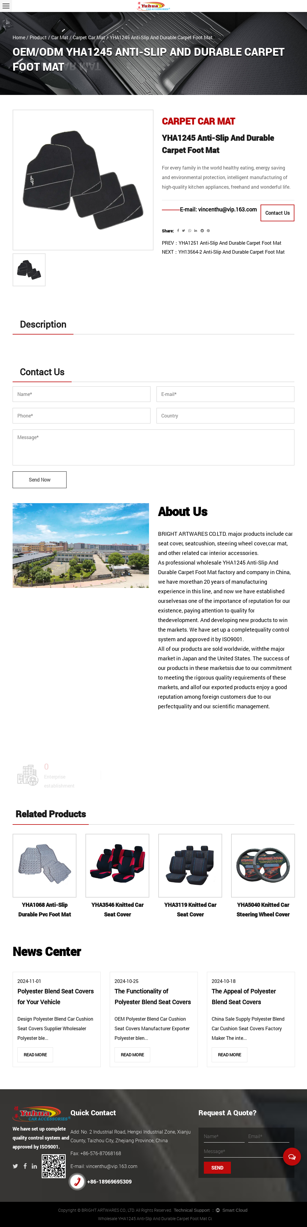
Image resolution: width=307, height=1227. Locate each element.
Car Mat (59, 37)
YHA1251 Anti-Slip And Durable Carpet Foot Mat (230, 243)
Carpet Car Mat (89, 37)
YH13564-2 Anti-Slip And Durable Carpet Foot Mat (231, 252)
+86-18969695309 (101, 1181)
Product (38, 37)
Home (19, 37)
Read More (35, 1054)
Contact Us (277, 213)
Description (43, 324)
